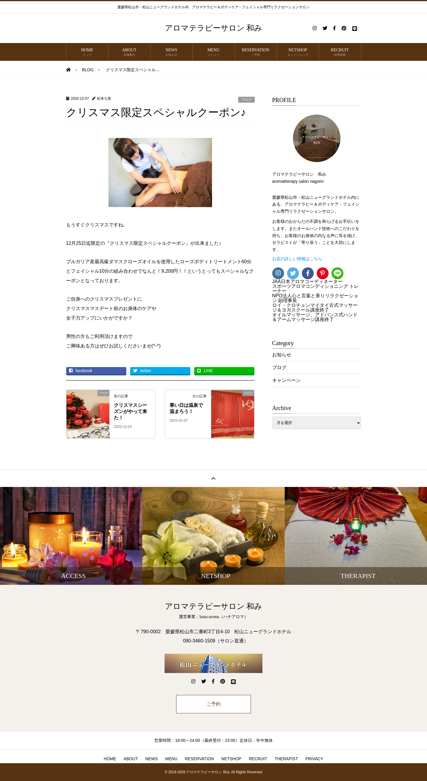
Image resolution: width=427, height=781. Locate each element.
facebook (81, 370)
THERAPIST (286, 759)
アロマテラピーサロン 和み (213, 28)
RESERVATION (256, 52)
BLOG (88, 69)
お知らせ (281, 354)
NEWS (171, 52)
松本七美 (104, 98)
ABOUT (129, 52)
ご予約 (213, 704)
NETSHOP (298, 52)
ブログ (246, 100)
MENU (214, 52)
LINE (205, 370)
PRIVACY (314, 759)
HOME (87, 52)
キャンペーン (286, 380)
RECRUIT (340, 52)
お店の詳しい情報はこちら (297, 259)
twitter (142, 370)
